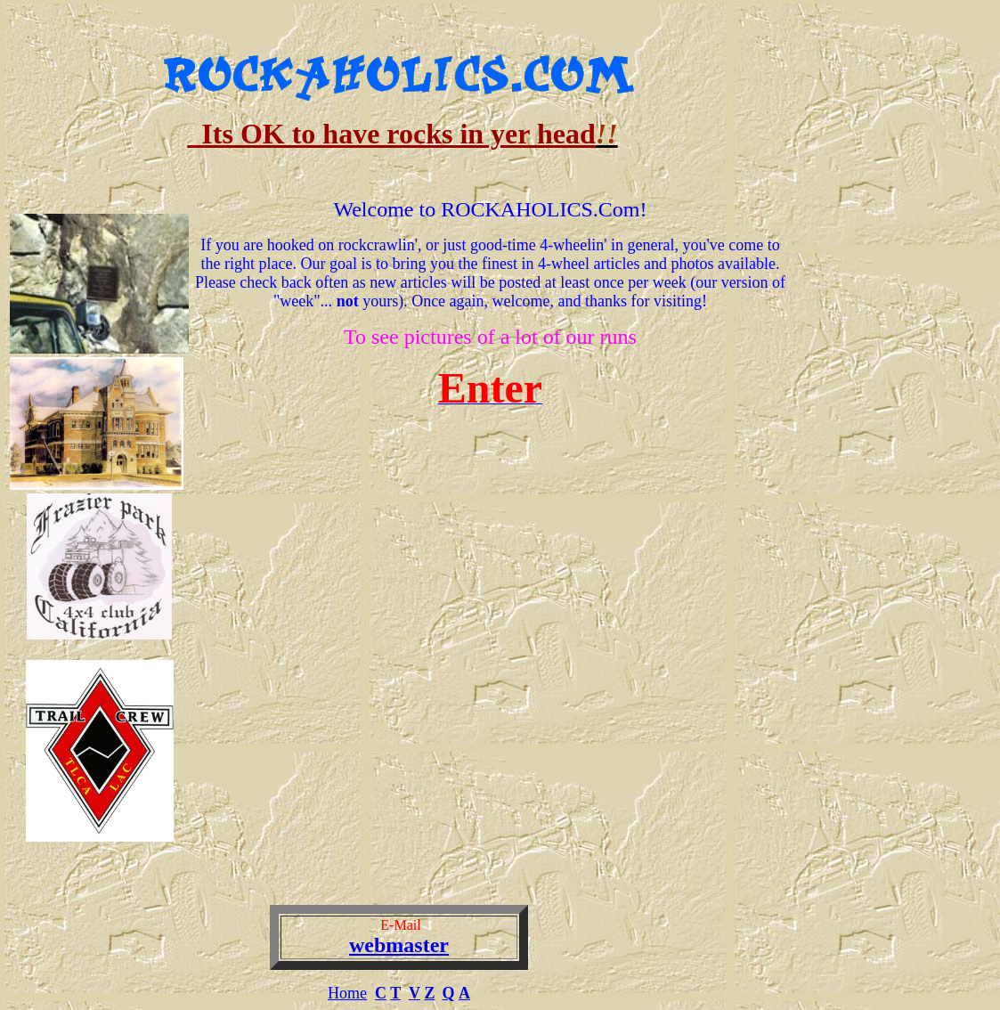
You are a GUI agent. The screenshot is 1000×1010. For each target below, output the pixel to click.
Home (347, 993)
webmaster (399, 945)
